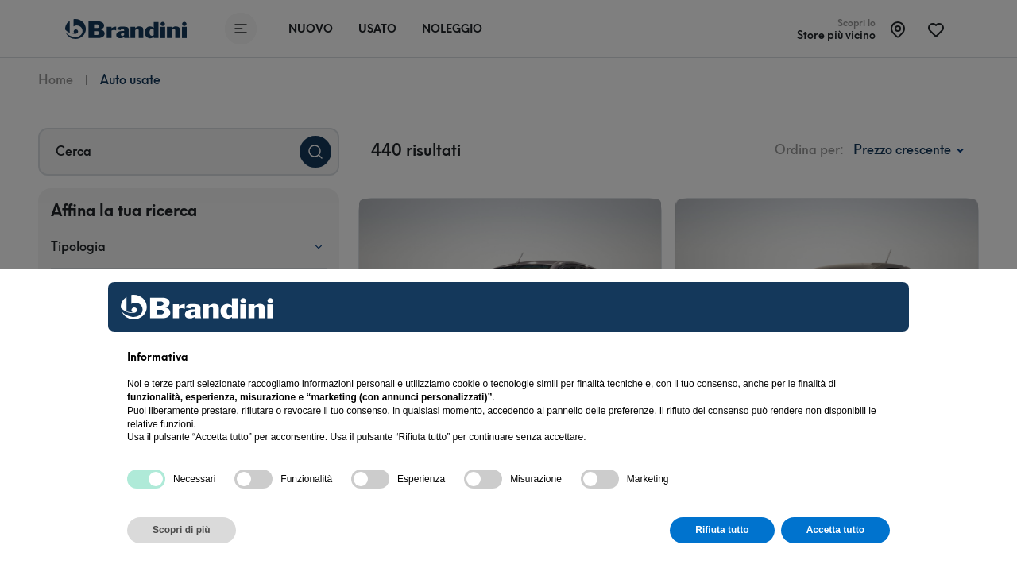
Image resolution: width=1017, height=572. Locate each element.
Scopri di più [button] (182, 529)
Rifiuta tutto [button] (721, 529)
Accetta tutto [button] (835, 529)
